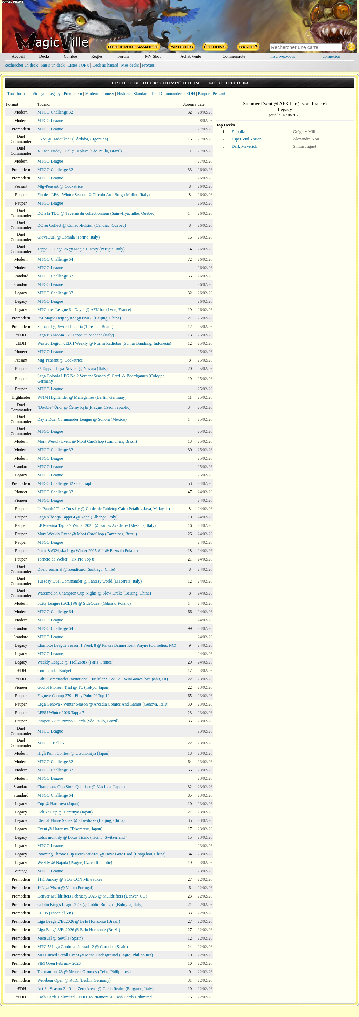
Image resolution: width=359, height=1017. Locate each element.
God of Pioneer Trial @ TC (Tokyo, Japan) (73, 687)
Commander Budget (54, 670)
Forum (123, 56)
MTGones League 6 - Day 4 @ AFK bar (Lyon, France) (84, 309)
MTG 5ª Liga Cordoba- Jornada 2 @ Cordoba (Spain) (82, 946)
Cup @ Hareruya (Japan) (58, 803)
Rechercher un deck (21, 65)
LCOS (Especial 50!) (55, 913)
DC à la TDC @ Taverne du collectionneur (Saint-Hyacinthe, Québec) (96, 213)
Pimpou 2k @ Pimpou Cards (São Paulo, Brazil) (77, 721)
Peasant (218, 93)
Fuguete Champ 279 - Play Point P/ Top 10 (73, 695)
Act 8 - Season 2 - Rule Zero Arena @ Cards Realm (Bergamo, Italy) (95, 988)
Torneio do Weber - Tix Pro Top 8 (65, 559)
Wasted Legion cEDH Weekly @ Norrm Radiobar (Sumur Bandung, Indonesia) (104, 343)
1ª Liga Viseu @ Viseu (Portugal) (65, 887)
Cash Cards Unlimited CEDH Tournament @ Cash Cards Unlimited (94, 997)
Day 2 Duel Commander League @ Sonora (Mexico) (82, 419)
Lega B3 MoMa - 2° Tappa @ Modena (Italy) (75, 334)
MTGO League (50, 120)
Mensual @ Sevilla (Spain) (60, 938)
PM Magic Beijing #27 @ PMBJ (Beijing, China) (79, 318)
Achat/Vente (190, 56)
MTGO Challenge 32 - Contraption (66, 483)
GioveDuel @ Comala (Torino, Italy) (68, 237)
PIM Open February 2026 (59, 963)
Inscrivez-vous (282, 56)
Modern (91, 93)
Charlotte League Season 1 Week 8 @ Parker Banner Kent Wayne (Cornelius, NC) (106, 645)
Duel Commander (166, 93)
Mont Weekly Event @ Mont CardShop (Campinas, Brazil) (87, 441)
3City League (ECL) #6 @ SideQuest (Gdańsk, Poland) (84, 603)
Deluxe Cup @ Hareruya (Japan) (65, 812)
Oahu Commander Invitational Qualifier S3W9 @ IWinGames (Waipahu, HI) (102, 678)
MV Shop (153, 56)
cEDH (189, 93)
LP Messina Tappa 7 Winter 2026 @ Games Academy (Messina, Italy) (96, 525)
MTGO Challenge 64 (55, 259)
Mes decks (130, 65)
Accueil (18, 56)
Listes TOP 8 (78, 65)
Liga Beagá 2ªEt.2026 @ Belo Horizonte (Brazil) (78, 921)
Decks (44, 56)
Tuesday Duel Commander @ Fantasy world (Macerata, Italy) (89, 581)
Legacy (54, 93)
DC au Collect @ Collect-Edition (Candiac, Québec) (81, 225)
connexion (331, 56)
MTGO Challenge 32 (55, 112)
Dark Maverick (244, 146)
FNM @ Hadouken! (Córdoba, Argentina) (72, 139)
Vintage (38, 93)
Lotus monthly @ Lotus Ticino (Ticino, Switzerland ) (82, 837)
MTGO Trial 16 (50, 743)
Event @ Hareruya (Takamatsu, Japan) (69, 828)
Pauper (204, 93)
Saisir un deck (53, 65)
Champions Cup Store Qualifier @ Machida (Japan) (81, 786)
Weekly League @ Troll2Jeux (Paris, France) (75, 662)
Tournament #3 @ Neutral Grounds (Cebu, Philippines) (84, 971)
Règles (97, 56)
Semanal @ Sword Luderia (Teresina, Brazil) (75, 326)
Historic (124, 93)
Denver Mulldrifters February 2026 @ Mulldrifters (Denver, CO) (92, 896)
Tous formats (18, 93)
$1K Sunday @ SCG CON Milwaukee (69, 879)
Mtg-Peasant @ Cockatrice (60, 186)
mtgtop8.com (228, 83)
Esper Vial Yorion (247, 139)
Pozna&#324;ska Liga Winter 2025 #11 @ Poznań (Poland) (87, 550)
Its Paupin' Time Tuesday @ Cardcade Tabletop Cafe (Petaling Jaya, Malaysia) (103, 508)
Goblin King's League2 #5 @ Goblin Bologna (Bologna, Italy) (89, 904)
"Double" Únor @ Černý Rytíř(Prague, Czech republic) (83, 407)
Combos (70, 56)
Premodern (72, 93)
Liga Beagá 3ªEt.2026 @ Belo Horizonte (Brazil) (78, 929)
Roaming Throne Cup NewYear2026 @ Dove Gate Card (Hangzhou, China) (101, 854)
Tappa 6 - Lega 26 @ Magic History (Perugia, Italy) (80, 249)
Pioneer (107, 93)
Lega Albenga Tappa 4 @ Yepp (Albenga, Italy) (77, 517)
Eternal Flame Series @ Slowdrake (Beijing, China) (80, 820)
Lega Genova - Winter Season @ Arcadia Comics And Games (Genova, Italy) (102, 704)
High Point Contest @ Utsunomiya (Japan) (73, 753)
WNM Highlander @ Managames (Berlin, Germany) (81, 397)
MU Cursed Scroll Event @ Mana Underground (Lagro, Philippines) (95, 955)
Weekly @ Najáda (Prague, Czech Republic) (74, 862)
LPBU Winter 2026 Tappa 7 (60, 712)
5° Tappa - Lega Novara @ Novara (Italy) (72, 368)
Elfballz (238, 131)
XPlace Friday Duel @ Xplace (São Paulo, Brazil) (79, 151)
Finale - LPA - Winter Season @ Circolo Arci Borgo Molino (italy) (93, 194)
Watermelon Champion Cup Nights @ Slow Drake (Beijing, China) (94, 593)
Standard (141, 93)
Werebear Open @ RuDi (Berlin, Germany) (73, 980)
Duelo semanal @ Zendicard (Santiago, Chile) (76, 569)
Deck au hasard (105, 65)
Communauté (234, 56)
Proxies (148, 65)
